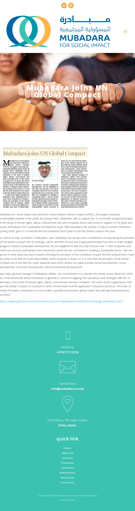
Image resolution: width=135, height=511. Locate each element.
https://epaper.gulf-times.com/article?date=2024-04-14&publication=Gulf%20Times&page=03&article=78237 (61, 301)
